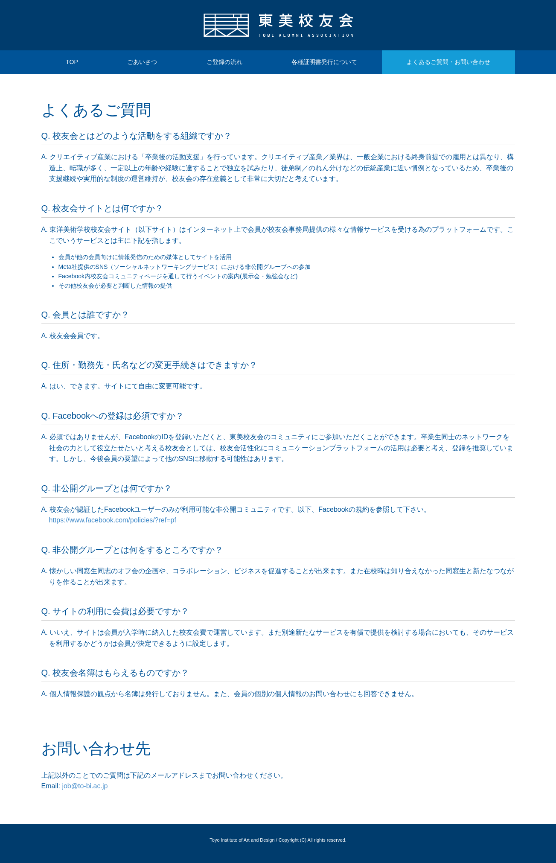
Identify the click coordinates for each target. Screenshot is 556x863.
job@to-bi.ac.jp (85, 786)
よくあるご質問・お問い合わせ (448, 61)
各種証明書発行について (324, 61)
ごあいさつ (142, 61)
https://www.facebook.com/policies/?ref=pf (112, 520)
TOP (72, 61)
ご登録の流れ (224, 61)
